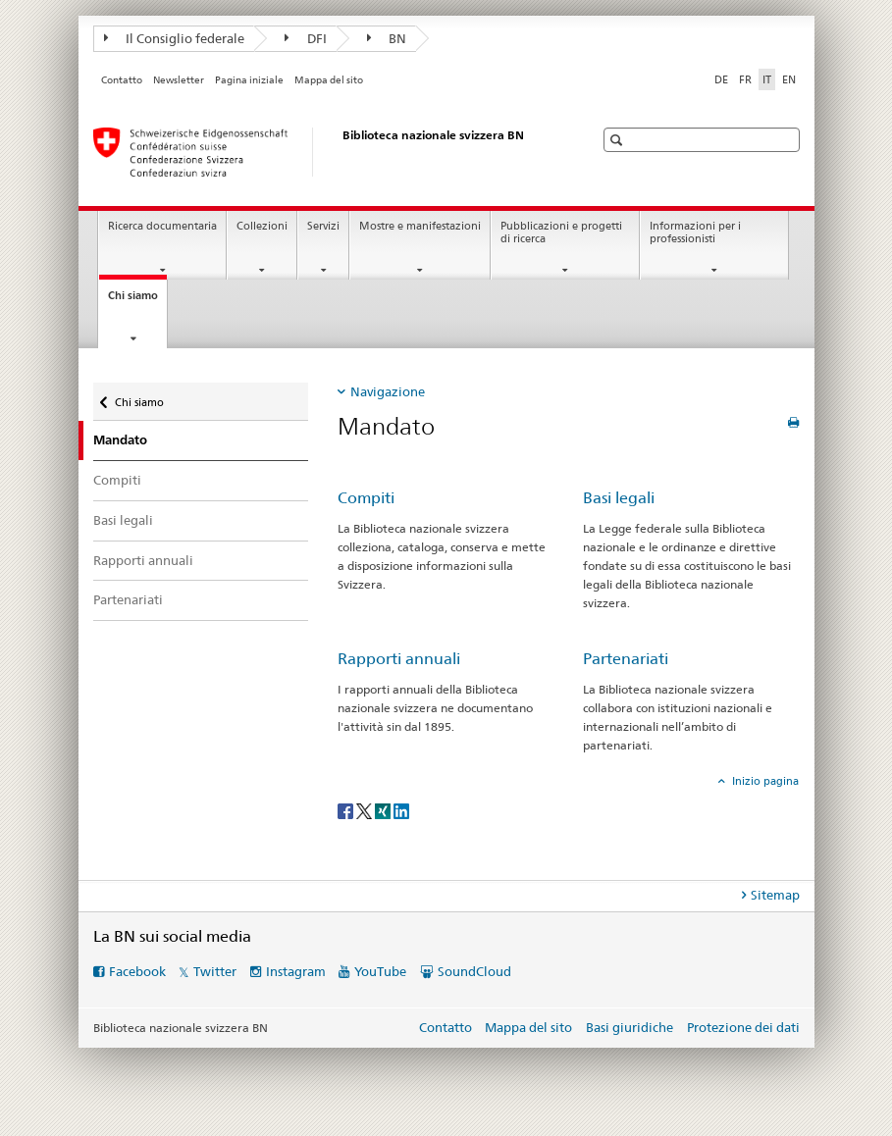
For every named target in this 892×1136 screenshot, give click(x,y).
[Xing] (384, 809)
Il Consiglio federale (174, 38)
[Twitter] (365, 809)
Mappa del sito (328, 80)
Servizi (323, 226)
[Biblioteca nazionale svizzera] (323, 152)
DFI (306, 38)
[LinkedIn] (401, 809)
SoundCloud (474, 971)
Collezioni (262, 226)
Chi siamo (137, 300)
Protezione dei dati (743, 1027)
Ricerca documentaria (162, 226)
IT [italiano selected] (766, 79)
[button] (618, 140)
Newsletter (178, 80)
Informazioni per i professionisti (695, 232)
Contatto (121, 80)
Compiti (117, 480)
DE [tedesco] (721, 79)
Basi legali (123, 520)
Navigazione (387, 391)
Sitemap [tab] (775, 895)
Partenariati (128, 599)
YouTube (380, 971)
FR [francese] (745, 79)
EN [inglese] (789, 79)
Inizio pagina (764, 781)
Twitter (214, 971)
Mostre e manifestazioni (420, 226)
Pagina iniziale (249, 80)
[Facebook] (347, 809)
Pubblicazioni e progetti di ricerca (561, 232)
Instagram (296, 971)
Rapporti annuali (143, 560)
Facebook (137, 971)
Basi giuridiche (629, 1027)
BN (387, 38)
